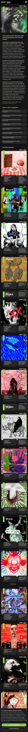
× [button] (26, 710)
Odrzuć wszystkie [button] (14, 728)
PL (24, 1)
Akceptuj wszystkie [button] (14, 725)
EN (26, 1)
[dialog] (14, 720)
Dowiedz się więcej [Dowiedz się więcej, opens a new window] (5, 721)
